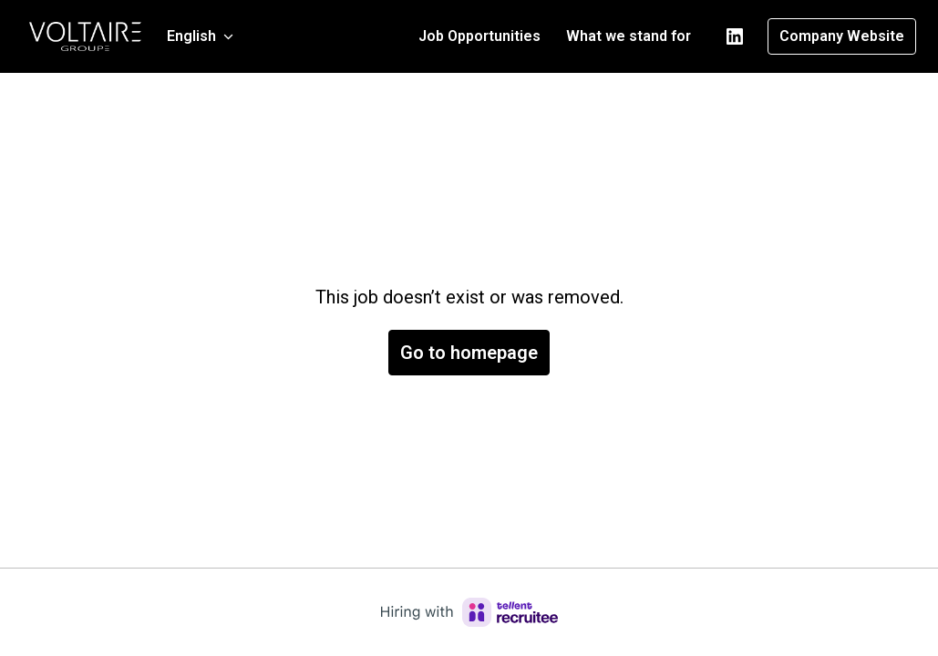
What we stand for (628, 36)
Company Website (841, 36)
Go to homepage (469, 353)
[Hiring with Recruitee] (469, 612)
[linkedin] (734, 36)
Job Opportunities (479, 36)
